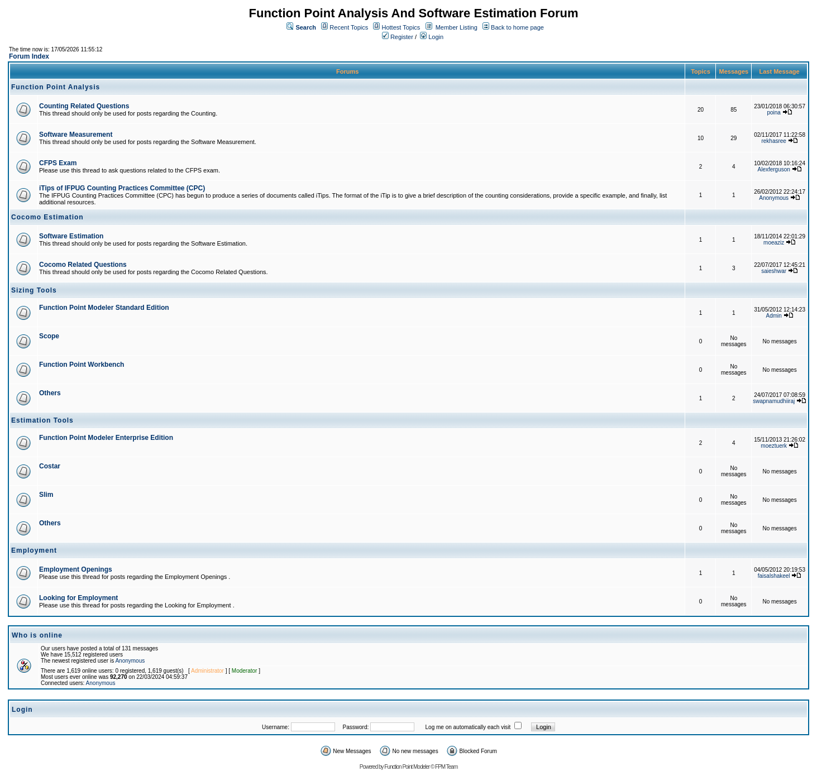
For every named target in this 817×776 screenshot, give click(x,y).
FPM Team (446, 767)
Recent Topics (348, 27)
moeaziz (773, 242)
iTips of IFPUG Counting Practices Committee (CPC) (122, 188)
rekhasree (773, 141)
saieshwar (773, 271)
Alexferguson (774, 169)
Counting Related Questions (84, 106)
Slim (46, 495)
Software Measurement (75, 134)
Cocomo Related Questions (83, 265)
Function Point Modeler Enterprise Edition (106, 438)
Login (431, 36)
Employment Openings (75, 569)
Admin (774, 316)
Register (397, 36)
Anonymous (774, 198)
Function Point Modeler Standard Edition (104, 308)
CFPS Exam (58, 163)
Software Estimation (71, 236)
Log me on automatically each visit (468, 727)
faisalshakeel (774, 576)
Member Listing (456, 27)
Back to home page (517, 27)
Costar (49, 466)
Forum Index (29, 56)
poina (773, 112)
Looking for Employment (78, 598)
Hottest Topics (400, 27)
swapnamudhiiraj (774, 401)
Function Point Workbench (81, 364)
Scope (49, 336)
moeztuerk (774, 446)
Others (50, 393)
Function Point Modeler (406, 767)
